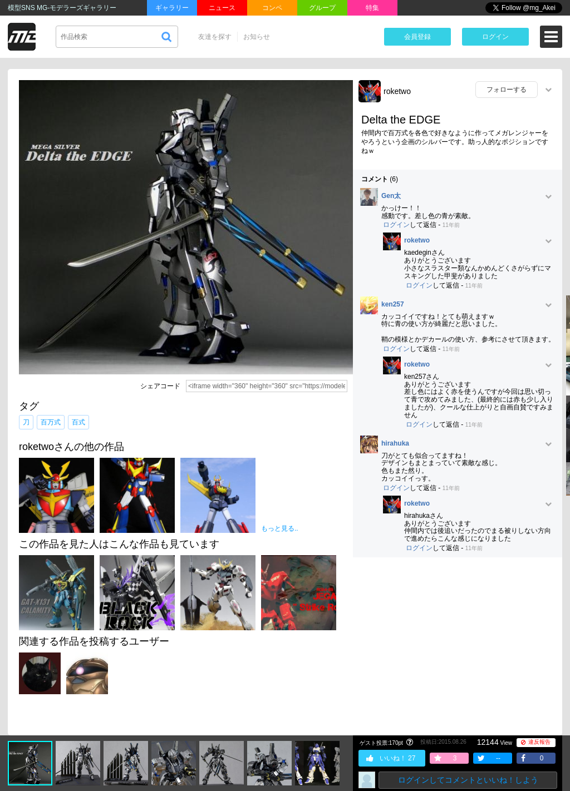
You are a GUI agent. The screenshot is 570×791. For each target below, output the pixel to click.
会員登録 (417, 37)
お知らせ (256, 37)
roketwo (397, 91)
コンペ (272, 8)
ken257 (392, 304)
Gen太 (391, 196)
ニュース (222, 8)
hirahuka (395, 443)
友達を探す (215, 37)
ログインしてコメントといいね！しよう (468, 779)
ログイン (495, 37)
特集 (372, 8)
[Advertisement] (457, 646)
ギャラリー (172, 8)
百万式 (51, 422)
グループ (322, 8)
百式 (78, 422)
